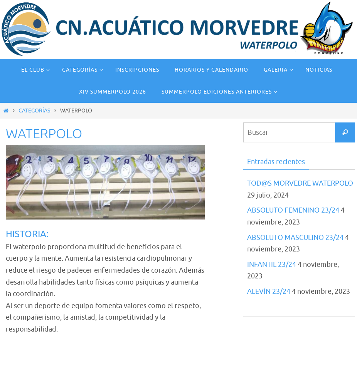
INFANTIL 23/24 (271, 264)
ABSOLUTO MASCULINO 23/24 (295, 237)
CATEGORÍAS (34, 110)
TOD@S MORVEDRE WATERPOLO (300, 183)
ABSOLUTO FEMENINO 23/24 (293, 210)
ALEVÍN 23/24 (268, 291)
